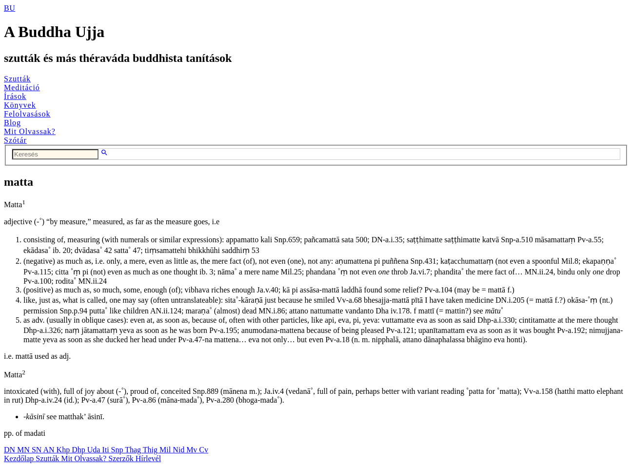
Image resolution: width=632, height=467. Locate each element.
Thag (134, 450)
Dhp (79, 450)
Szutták (17, 79)
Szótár (15, 140)
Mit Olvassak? (30, 131)
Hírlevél (148, 458)
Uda (94, 450)
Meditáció (22, 87)
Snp (118, 450)
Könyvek (20, 105)
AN (49, 450)
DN (10, 450)
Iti (106, 450)
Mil (166, 450)
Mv (192, 450)
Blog (12, 122)
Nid (179, 450)
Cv (203, 450)
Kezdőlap (20, 458)
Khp (64, 450)
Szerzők (122, 458)
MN (24, 450)
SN (37, 450)
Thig (151, 450)
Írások (15, 96)
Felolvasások (27, 114)
